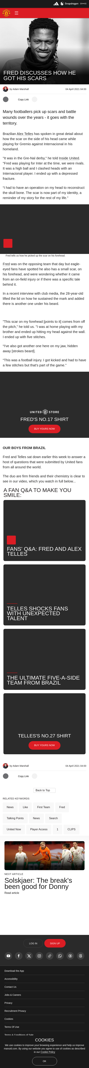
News (10, 807)
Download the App (14, 970)
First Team (43, 807)
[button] (16, 13)
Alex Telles (25, 134)
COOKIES (44, 1040)
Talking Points (15, 818)
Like (25, 807)
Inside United (69, 158)
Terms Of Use (11, 1027)
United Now (14, 829)
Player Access (38, 829)
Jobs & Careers (12, 995)
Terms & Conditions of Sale (19, 1035)
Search (53, 818)
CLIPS (71, 829)
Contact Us (10, 987)
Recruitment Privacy (15, 1011)
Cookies (8, 1019)
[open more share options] (34, 99)
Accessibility (11, 979)
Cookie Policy (48, 1052)
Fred (6, 264)
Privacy (8, 1003)
